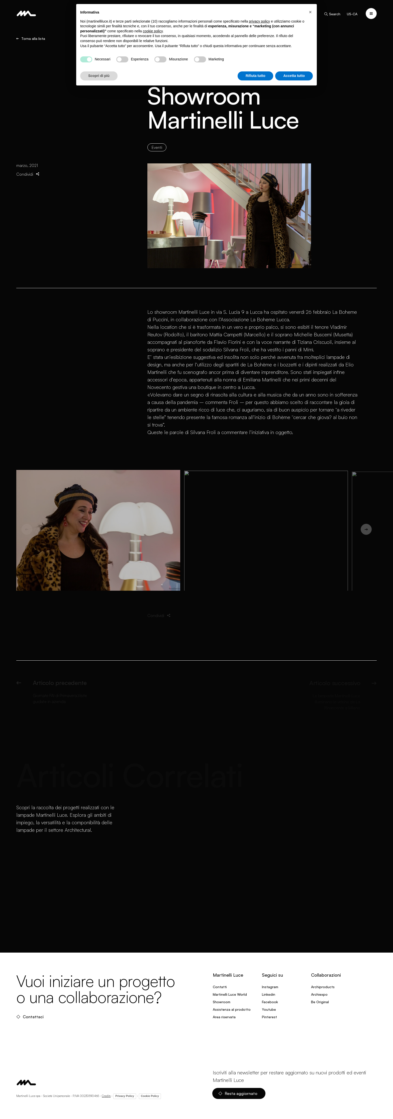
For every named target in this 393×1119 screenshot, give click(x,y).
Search (332, 14)
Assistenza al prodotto (232, 1009)
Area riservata (224, 1017)
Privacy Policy (124, 1095)
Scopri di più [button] (99, 76)
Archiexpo (319, 994)
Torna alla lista (30, 39)
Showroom (221, 1002)
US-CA (352, 14)
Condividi (28, 174)
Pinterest (269, 1017)
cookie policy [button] (153, 31)
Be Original (320, 1002)
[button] (310, 12)
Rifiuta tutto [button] (255, 76)
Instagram (270, 987)
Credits (106, 1096)
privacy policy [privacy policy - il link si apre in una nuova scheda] (259, 21)
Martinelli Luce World (230, 994)
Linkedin (268, 994)
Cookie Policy (150, 1095)
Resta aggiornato (237, 1093)
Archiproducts (323, 987)
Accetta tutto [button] (294, 76)
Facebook (270, 1002)
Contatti (220, 987)
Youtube (269, 1009)
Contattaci (30, 1016)
